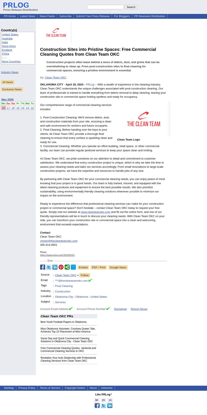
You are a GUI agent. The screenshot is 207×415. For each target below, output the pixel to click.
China (5, 53)
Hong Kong (9, 46)
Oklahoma (82, 296)
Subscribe (65, 16)
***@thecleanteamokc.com (71, 280)
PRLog (90, 84)
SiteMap (9, 387)
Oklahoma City (64, 296)
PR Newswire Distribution (149, 16)
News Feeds (47, 16)
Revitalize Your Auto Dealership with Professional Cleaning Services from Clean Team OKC (68, 359)
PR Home (10, 16)
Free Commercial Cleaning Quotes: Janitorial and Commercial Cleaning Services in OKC (68, 350)
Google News (118, 267)
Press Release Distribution (20, 8)
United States (10, 34)
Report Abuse (139, 309)
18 (3, 107)
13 (27, 107)
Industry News (9, 72)
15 (17, 107)
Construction (63, 291)
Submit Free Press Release (93, 16)
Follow (85, 275)
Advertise (107, 387)
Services (60, 302)
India (5, 42)
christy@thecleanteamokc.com (59, 240)
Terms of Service (50, 387)
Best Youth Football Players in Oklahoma (63, 321)
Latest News (27, 16)
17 (8, 107)
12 (32, 107)
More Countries (11, 61)
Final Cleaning (64, 286)
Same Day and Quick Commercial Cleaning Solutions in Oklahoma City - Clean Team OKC (67, 340)
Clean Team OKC (55, 77)
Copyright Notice (75, 387)
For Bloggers (122, 16)
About (93, 387)
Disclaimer (120, 309)
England (7, 49)
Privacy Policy (26, 387)
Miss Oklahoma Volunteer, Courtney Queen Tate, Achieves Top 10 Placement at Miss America (68, 330)
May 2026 (7, 99)
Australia (7, 38)
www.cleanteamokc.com (95, 212)
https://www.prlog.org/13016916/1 (57, 255)
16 (13, 107)
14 (22, 107)
